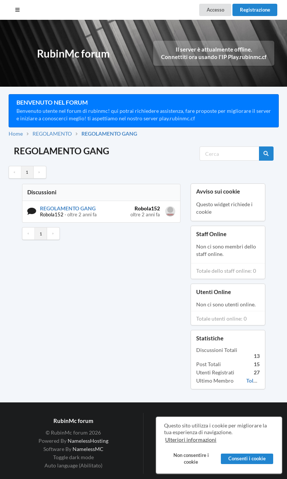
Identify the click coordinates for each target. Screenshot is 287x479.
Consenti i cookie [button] (247, 459)
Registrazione (255, 10)
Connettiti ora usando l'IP (213, 56)
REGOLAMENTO (52, 133)
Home (16, 133)
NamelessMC (88, 449)
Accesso (215, 10)
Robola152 (52, 214)
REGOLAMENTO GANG (109, 133)
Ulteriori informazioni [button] (190, 440)
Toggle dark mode (73, 457)
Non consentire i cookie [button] (191, 459)
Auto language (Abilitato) (73, 465)
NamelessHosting (88, 441)
